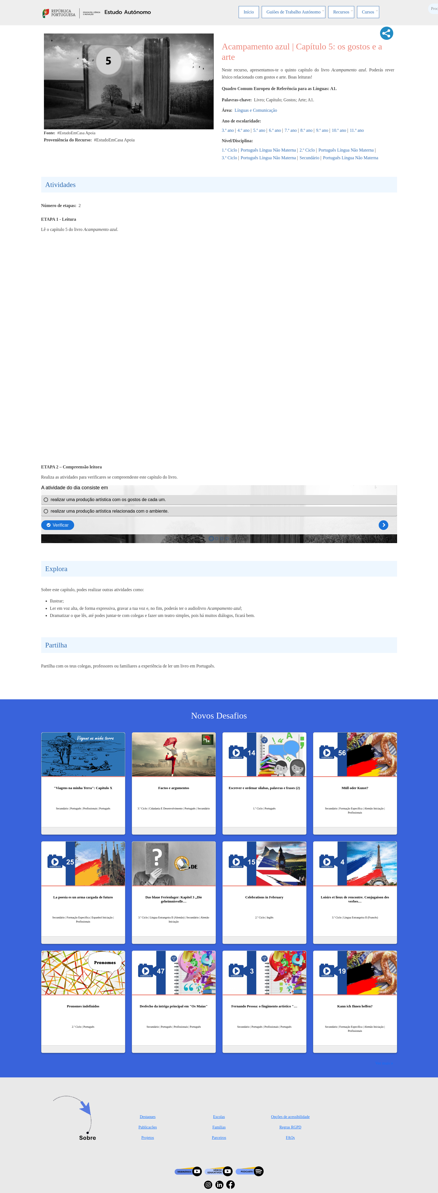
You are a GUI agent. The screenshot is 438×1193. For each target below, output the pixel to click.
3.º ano (228, 130)
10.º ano (339, 130)
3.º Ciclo (229, 157)
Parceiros (219, 1138)
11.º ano (357, 130)
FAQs (290, 1138)
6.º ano (275, 130)
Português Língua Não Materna (268, 150)
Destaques (148, 1117)
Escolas (219, 1117)
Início (249, 12)
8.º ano (306, 130)
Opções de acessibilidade (290, 1117)
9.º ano (322, 130)
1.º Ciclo (229, 150)
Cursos (368, 12)
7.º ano (291, 130)
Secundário (309, 157)
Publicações (147, 1127)
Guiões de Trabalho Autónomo (294, 12)
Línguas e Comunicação (256, 110)
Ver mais (382, 1063)
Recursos (341, 12)
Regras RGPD (290, 1127)
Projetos (147, 1138)
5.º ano (259, 130)
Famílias (218, 1127)
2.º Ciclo (307, 150)
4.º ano (244, 130)
